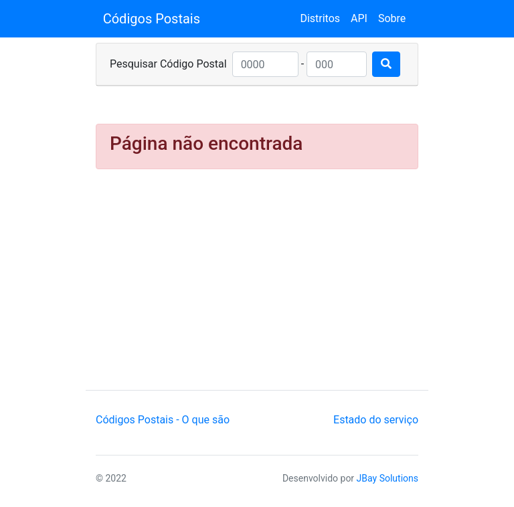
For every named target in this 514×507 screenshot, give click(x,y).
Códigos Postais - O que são (163, 419)
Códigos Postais (151, 19)
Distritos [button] (320, 18)
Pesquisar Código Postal (168, 64)
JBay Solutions (387, 478)
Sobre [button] (392, 18)
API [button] (359, 18)
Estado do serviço (375, 419)
